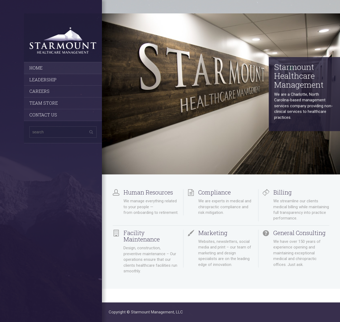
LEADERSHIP (42, 79)
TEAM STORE (43, 103)
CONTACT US (43, 115)
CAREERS (39, 91)
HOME (35, 68)
